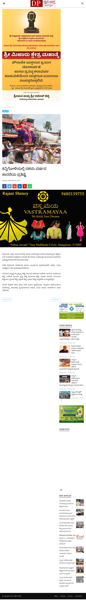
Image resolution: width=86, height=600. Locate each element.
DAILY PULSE (17, 597)
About (56, 597)
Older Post (55, 300)
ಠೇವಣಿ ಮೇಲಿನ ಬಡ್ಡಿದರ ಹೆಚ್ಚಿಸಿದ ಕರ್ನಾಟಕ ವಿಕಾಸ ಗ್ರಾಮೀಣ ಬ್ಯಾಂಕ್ (66, 571)
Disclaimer (78, 597)
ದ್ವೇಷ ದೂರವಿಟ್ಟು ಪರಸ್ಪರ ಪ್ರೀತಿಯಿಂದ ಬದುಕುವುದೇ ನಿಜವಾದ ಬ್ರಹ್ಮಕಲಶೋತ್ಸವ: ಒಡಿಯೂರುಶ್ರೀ (71, 335)
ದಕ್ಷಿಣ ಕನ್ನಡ (5, 111)
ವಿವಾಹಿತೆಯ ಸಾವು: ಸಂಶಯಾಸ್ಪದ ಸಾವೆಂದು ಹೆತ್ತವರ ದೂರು (66, 504)
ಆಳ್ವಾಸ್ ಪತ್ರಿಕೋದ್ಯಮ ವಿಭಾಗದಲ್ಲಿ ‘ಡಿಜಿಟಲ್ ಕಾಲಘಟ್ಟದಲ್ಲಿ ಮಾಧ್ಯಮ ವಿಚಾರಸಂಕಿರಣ (71, 381)
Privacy (70, 597)
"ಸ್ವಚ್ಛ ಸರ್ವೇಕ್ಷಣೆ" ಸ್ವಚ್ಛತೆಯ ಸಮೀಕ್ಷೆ (76, 394)
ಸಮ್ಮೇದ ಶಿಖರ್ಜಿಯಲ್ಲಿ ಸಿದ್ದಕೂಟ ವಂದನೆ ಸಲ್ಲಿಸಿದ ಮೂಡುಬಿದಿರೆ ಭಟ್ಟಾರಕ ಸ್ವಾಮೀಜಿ (70, 364)
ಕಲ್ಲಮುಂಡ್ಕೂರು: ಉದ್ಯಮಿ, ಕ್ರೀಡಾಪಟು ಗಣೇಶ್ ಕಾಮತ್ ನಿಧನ (77, 350)
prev (60, 490)
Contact (63, 597)
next (62, 490)
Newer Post (7, 300)
